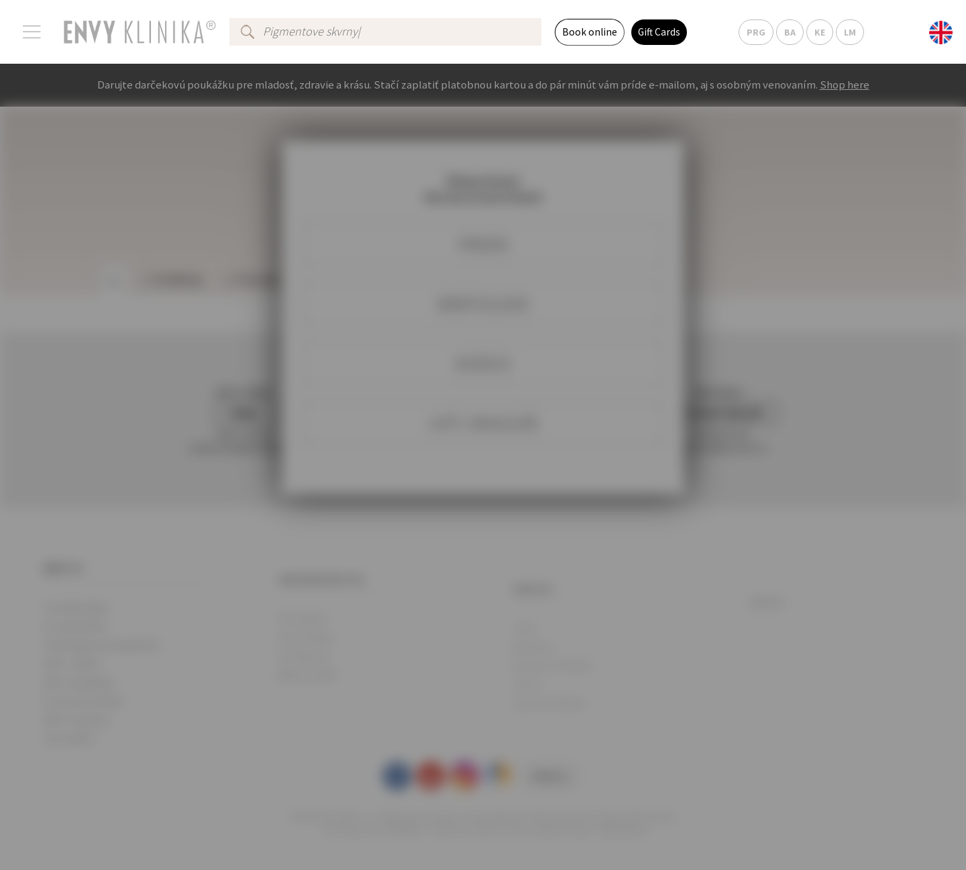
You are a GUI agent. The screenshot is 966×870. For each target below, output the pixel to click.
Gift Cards (659, 31)
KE (819, 32)
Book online (589, 31)
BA (790, 32)
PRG (756, 32)
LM (850, 32)
